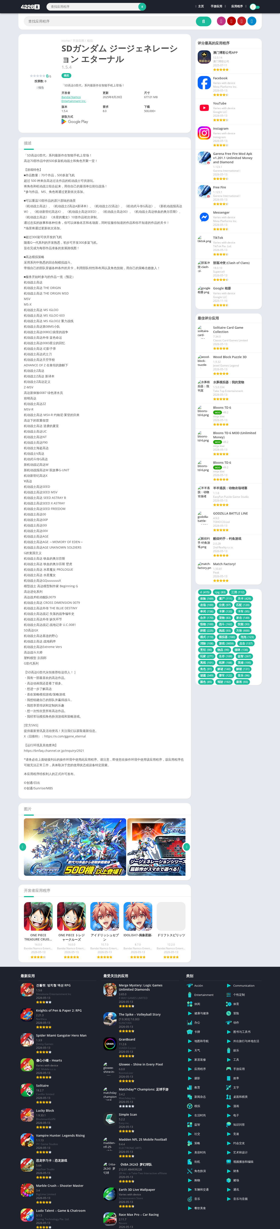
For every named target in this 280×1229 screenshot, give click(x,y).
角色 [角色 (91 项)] (206, 669)
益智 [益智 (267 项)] (244, 656)
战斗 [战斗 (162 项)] (225, 624)
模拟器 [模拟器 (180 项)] (227, 637)
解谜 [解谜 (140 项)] (224, 669)
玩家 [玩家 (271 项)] (206, 656)
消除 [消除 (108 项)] (206, 643)
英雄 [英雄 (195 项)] (244, 663)
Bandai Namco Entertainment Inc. (74, 99)
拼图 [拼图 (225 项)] (206, 631)
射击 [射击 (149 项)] (242, 618)
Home (66, 41)
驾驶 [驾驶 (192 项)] (224, 682)
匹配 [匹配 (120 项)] (242, 605)
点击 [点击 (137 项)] (246, 643)
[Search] (96, 7)
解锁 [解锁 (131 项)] (242, 669)
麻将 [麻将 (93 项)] (242, 682)
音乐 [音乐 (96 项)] (243, 675)
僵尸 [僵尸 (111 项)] (225, 598)
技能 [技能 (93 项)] (243, 624)
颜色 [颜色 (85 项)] (206, 682)
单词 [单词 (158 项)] (206, 611)
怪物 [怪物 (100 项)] (206, 624)
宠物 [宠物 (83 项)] (225, 618)
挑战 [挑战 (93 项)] (225, 631)
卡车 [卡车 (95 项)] (243, 611)
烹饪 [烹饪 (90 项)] (206, 650)
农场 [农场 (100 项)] (206, 605)
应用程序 (237, 7)
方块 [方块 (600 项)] (242, 631)
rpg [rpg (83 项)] (220, 592)
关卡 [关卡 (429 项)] (244, 598)
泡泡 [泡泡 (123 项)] (247, 637)
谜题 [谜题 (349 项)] (206, 675)
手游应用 (216, 7)
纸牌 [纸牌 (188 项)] (225, 663)
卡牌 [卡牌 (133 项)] (225, 611)
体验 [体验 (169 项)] (206, 598)
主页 (199, 7)
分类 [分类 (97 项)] (225, 605)
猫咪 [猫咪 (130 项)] (241, 650)
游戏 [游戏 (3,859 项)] (226, 643)
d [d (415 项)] (204, 592)
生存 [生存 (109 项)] (225, 656)
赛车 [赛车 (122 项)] (225, 675)
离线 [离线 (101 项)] (206, 663)
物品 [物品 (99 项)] (223, 650)
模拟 (90, 41)
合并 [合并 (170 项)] (206, 618)
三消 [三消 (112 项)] (237, 592)
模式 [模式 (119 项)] (206, 637)
